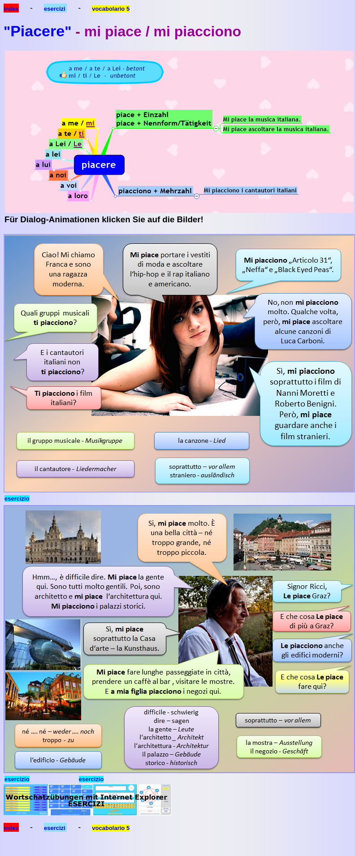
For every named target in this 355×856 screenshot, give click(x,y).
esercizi (55, 8)
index (11, 8)
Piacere (37, 30)
